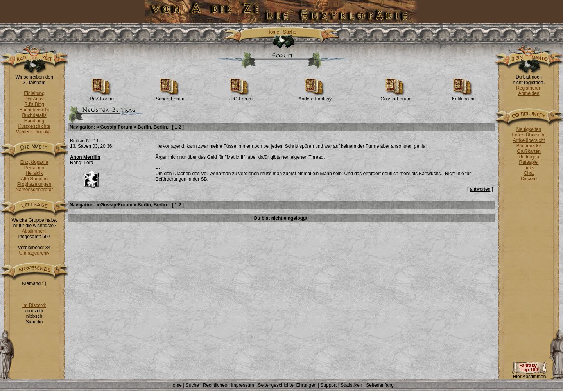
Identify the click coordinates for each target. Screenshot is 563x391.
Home (273, 32)
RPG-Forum (240, 97)
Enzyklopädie (34, 162)
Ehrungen (306, 385)
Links (528, 167)
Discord (529, 178)
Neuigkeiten (528, 129)
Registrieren (528, 88)
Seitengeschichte (276, 385)
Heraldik (34, 173)
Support (328, 385)
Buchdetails (34, 115)
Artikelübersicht (529, 140)
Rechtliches (215, 385)
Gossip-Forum (395, 97)
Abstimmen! (34, 231)
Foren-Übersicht (528, 135)
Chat (529, 173)
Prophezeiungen (34, 184)
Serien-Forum (170, 97)
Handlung (34, 121)
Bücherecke (528, 146)
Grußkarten (529, 151)
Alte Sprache (34, 178)
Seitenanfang (380, 385)
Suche (289, 32)
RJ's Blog (34, 104)
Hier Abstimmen (529, 374)
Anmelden (528, 93)
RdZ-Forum (102, 97)
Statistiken (351, 385)
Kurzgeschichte (34, 126)
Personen (34, 167)
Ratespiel (528, 162)
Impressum (242, 385)
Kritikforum (463, 97)
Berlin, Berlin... (154, 127)
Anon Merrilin (85, 157)
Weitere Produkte (34, 132)
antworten (480, 189)
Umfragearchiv (34, 253)
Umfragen (528, 157)
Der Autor (34, 99)
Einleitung (34, 93)
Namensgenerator (34, 189)
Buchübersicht (34, 110)
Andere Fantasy (315, 97)
